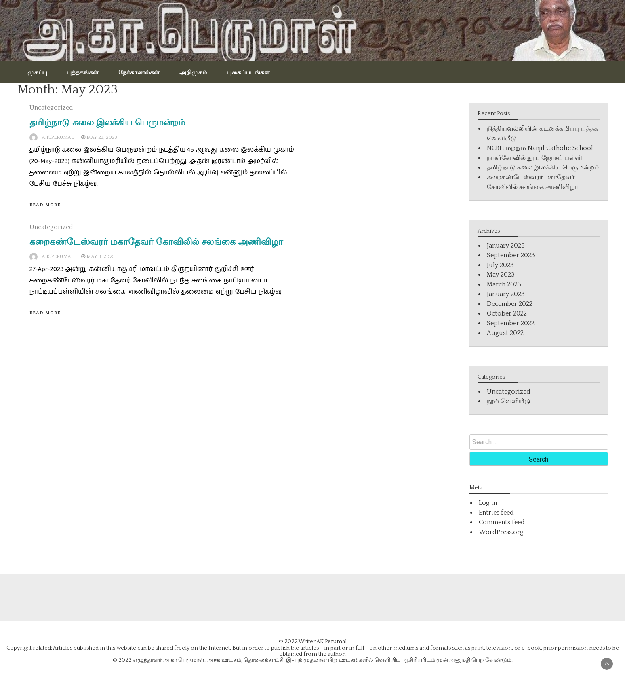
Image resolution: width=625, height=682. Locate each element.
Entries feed (496, 512)
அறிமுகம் (193, 72)
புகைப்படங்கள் (248, 72)
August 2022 (505, 333)
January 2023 (506, 294)
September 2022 (511, 323)
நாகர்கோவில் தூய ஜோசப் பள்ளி (534, 157)
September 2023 (511, 255)
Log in (488, 502)
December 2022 (509, 303)
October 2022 (507, 313)
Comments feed (502, 522)
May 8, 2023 (100, 256)
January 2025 (506, 245)
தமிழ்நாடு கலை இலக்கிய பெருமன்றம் (107, 122)
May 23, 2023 (101, 137)
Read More (45, 205)
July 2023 (500, 265)
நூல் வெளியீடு (508, 401)
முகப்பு (37, 72)
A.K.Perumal (58, 137)
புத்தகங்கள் (83, 72)
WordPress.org (501, 532)
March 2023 (504, 284)
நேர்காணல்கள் (139, 72)
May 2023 (501, 274)
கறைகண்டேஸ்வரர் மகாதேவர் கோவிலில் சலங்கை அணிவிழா (156, 241)
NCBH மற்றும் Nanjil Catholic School (540, 148)
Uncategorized (51, 107)
